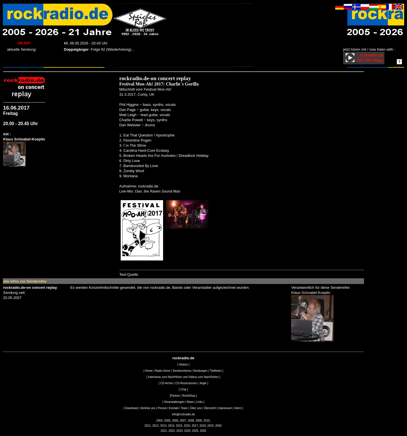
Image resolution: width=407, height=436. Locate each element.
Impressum (225, 408)
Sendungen (200, 370)
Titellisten (216, 370)
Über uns (196, 408)
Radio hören (162, 370)
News (190, 401)
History (183, 364)
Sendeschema (182, 370)
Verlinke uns (147, 408)
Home (149, 370)
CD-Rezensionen (186, 383)
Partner (175, 395)
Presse (162, 408)
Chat (183, 389)
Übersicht (210, 408)
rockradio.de (183, 358)
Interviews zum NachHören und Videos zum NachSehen (183, 377)
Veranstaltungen (174, 401)
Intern (238, 408)
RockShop (188, 395)
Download (131, 408)
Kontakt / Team (178, 408)
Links (199, 401)
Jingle (203, 383)
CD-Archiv (166, 383)
